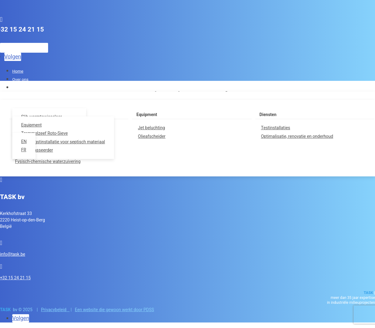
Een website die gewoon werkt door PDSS (114, 310)
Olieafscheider (151, 136)
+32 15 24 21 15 (15, 278)
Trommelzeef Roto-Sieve (44, 133)
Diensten (268, 114)
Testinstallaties (275, 128)
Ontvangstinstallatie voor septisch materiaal (63, 142)
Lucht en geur (24, 88)
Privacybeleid (55, 310)
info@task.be (12, 254)
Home (17, 71)
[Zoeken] (24, 48)
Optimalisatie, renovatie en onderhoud (297, 136)
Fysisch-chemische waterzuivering (48, 161)
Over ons (20, 80)
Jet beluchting (151, 128)
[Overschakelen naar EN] (28, 142)
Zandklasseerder (37, 150)
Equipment (146, 114)
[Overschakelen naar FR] (28, 150)
